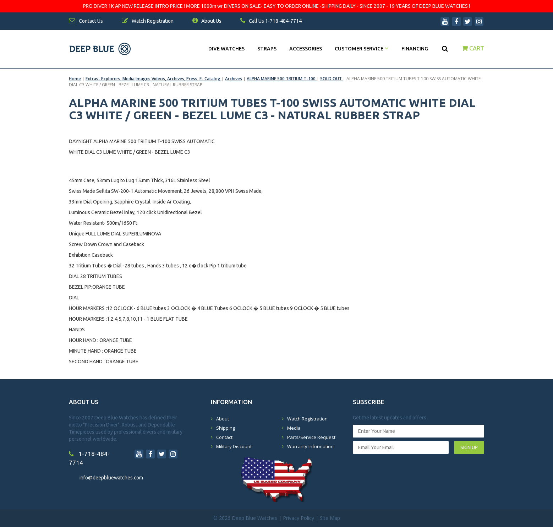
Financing (414, 48)
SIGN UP (469, 447)
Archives (233, 79)
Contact (224, 437)
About (222, 418)
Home (75, 79)
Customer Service (362, 48)
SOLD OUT (331, 79)
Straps (266, 48)
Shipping (225, 428)
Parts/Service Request (311, 437)
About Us (206, 21)
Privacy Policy (298, 518)
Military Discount (234, 446)
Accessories (305, 48)
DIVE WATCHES (226, 48)
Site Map (330, 518)
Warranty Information (310, 446)
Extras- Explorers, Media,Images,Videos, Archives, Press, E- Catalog (153, 79)
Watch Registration (307, 418)
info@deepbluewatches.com (111, 477)
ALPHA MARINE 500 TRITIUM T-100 (282, 79)
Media (294, 428)
